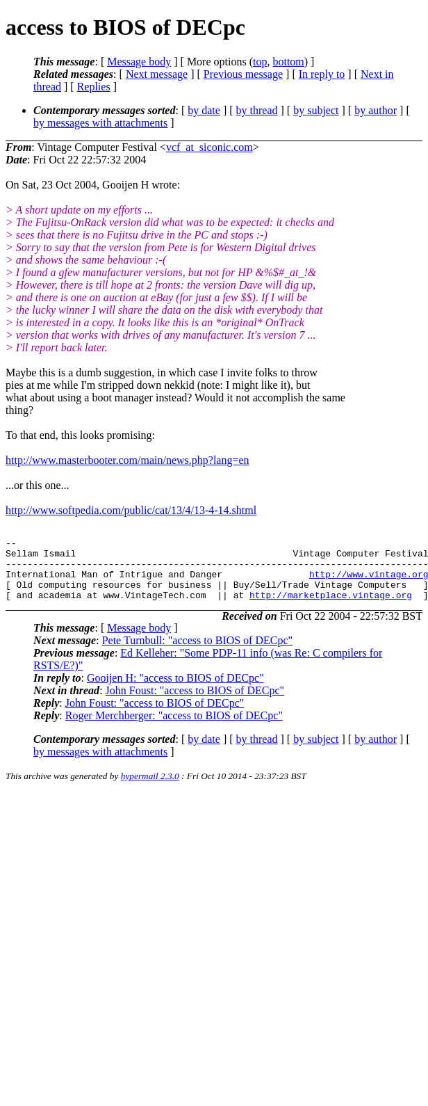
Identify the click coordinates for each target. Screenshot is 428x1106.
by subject (315, 110)
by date (204, 110)
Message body (139, 61)
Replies (93, 87)
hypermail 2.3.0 (150, 788)
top (260, 61)
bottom (288, 61)
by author (375, 110)
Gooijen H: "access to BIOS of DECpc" (175, 690)
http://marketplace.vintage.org (330, 607)
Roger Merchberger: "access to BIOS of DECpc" (174, 728)
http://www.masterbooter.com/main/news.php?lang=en (127, 460)
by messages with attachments (100, 123)
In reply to (322, 74)
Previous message (243, 74)
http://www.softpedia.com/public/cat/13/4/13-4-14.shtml (131, 510)
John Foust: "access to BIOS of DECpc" (195, 703)
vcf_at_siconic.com (209, 147)
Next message (157, 74)
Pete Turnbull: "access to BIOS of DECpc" (197, 653)
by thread (257, 110)
